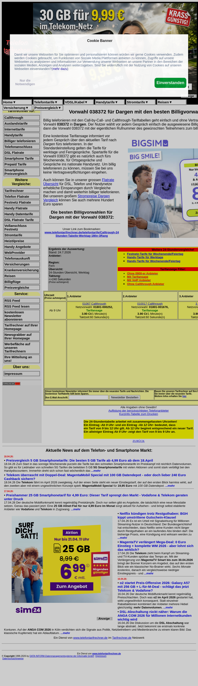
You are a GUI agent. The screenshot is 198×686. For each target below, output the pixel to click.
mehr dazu (59, 69)
